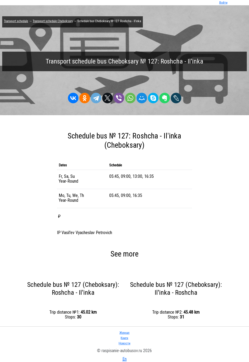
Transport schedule (16, 21)
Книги (124, 338)
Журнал (124, 333)
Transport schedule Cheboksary (53, 21)
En (124, 359)
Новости (124, 343)
